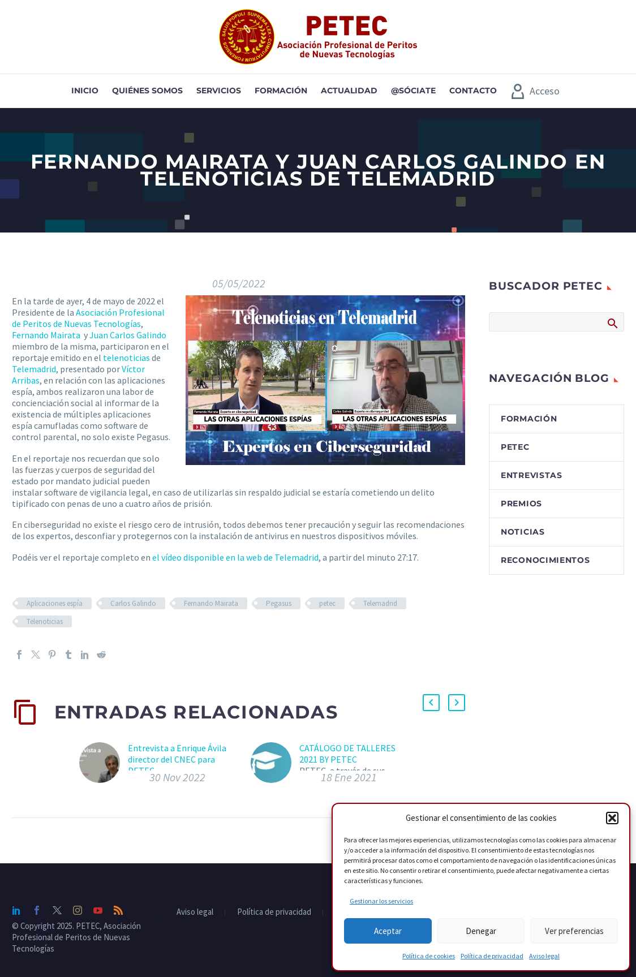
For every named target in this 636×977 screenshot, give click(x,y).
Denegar (481, 931)
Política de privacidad (492, 956)
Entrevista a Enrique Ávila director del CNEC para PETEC (177, 759)
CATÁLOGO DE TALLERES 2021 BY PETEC (347, 753)
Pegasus (278, 603)
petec (327, 603)
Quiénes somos (147, 90)
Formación (281, 90)
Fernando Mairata (46, 335)
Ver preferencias (574, 931)
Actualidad (349, 90)
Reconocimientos (545, 560)
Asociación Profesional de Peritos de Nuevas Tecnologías (88, 318)
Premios (521, 503)
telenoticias (126, 357)
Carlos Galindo (133, 603)
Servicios (218, 90)
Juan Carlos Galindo (127, 335)
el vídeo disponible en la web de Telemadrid (235, 557)
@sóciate (413, 90)
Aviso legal (544, 956)
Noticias (523, 532)
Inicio (84, 90)
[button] (612, 818)
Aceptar (388, 931)
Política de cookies (428, 956)
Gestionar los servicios (381, 901)
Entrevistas (531, 475)
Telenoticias (45, 621)
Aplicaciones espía (55, 603)
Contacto (473, 90)
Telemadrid (34, 369)
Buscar (612, 323)
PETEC (515, 447)
